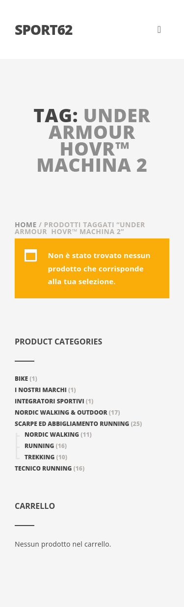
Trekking (39, 457)
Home (26, 224)
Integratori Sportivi (49, 401)
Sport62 (43, 29)
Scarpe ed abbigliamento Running (72, 424)
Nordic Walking (52, 434)
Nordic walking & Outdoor (61, 412)
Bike (21, 378)
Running (39, 446)
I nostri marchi (41, 390)
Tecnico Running (43, 468)
